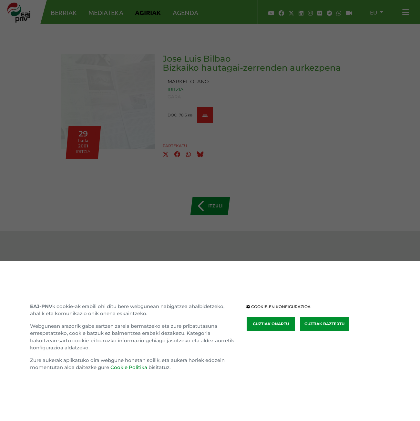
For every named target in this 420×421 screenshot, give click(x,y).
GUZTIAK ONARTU (271, 323)
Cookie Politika (128, 367)
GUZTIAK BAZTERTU (324, 323)
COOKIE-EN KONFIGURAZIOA (278, 306)
